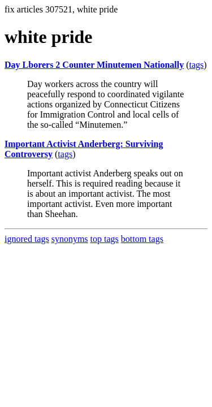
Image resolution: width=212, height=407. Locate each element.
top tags (104, 239)
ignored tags (27, 239)
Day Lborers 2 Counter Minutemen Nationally (94, 65)
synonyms (69, 239)
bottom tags (142, 239)
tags (196, 65)
